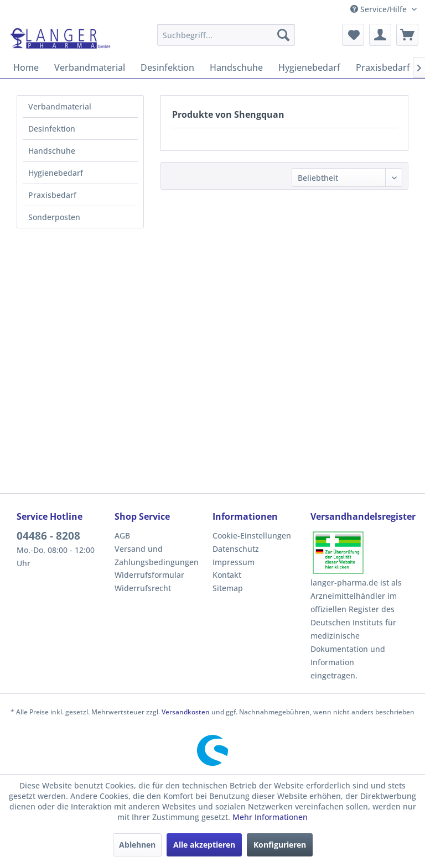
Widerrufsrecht (143, 588)
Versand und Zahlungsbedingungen (157, 555)
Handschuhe (51, 150)
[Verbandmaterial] (89, 67)
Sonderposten (54, 217)
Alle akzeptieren (204, 844)
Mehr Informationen (270, 817)
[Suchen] (283, 35)
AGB (122, 535)
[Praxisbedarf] (383, 67)
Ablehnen (137, 844)
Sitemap (227, 588)
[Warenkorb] (407, 35)
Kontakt (226, 575)
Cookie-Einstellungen (251, 535)
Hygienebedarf (55, 173)
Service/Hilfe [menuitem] (379, 9)
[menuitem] (226, 35)
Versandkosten (186, 712)
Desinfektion (51, 128)
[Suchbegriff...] (226, 35)
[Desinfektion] (167, 67)
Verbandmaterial (59, 106)
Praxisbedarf (52, 195)
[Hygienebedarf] (309, 67)
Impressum (233, 562)
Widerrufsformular (149, 575)
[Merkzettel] (353, 35)
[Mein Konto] (380, 35)
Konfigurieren (279, 844)
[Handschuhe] (236, 67)
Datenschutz (235, 549)
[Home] (26, 67)
